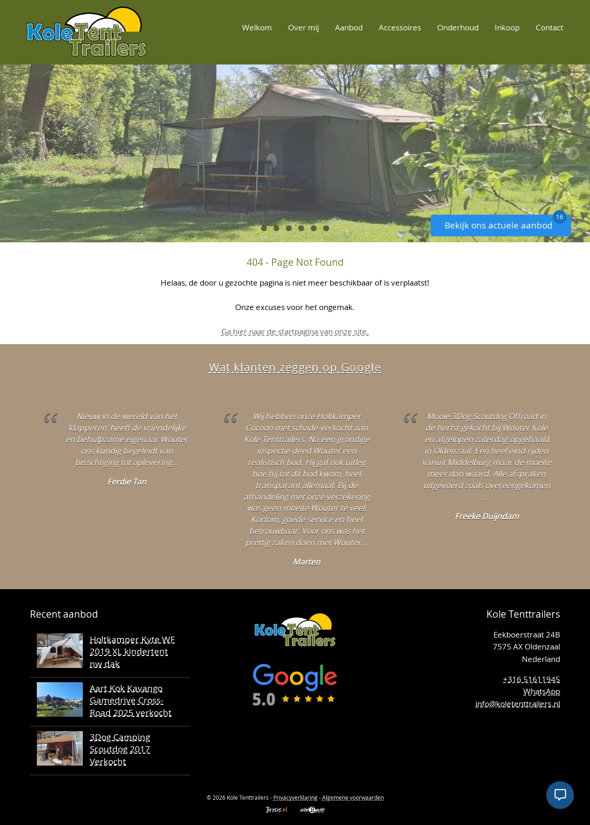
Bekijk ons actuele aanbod (506, 223)
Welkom (257, 27)
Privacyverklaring (295, 797)
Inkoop (507, 27)
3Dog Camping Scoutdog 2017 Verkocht (120, 749)
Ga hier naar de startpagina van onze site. (295, 331)
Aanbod (349, 27)
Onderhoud (458, 27)
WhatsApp (541, 691)
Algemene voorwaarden (353, 797)
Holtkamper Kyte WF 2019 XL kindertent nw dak (132, 651)
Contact (549, 27)
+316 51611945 (531, 679)
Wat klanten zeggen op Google (295, 367)
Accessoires (400, 27)
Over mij (303, 27)
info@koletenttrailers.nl (517, 703)
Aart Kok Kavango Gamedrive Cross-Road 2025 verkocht (131, 700)
